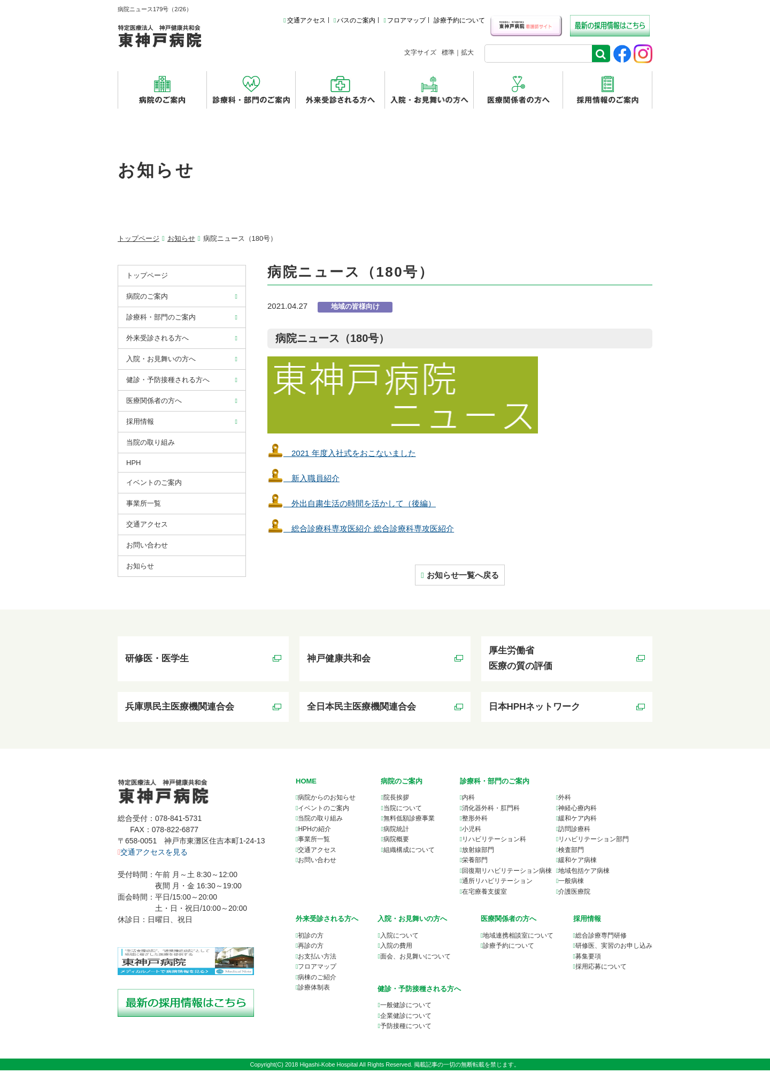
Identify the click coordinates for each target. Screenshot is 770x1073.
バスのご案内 (354, 20)
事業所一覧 (314, 842)
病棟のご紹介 (317, 980)
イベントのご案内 (154, 482)
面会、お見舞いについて (415, 959)
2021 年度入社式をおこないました (341, 453)
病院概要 (396, 842)
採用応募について (601, 969)
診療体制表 (314, 990)
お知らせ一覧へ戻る (463, 575)
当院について (402, 811)
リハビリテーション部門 (593, 842)
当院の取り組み (150, 442)
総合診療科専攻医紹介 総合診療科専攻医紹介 (360, 528)
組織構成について (409, 853)
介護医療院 (574, 895)
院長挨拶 (396, 800)
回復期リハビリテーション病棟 (507, 874)
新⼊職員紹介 (303, 478)
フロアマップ (404, 20)
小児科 (471, 832)
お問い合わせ (147, 545)
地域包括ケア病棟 (584, 874)
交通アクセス (304, 20)
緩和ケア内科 (577, 821)
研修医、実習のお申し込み (613, 949)
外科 (564, 800)
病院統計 (396, 832)
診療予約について (459, 20)
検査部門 (571, 853)
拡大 (467, 52)
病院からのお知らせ (327, 800)
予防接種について (406, 1029)
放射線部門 (478, 853)
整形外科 (475, 821)
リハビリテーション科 (494, 842)
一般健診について (406, 1008)
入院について (399, 938)
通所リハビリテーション (497, 884)
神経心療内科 (577, 811)
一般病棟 (571, 884)
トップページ (138, 238)
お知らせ (181, 238)
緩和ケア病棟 (577, 863)
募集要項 (588, 959)
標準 (448, 52)
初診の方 (311, 938)
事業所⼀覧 (143, 503)
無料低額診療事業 (409, 821)
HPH (133, 463)
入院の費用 (396, 949)
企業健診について (406, 1018)
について (518, 938)
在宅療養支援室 (484, 895)
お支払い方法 (317, 959)
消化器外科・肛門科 (491, 811)
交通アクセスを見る (153, 855)
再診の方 (311, 949)
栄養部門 (475, 863)
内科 (468, 800)
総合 (601, 938)
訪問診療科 (574, 832)
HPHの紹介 (314, 832)
